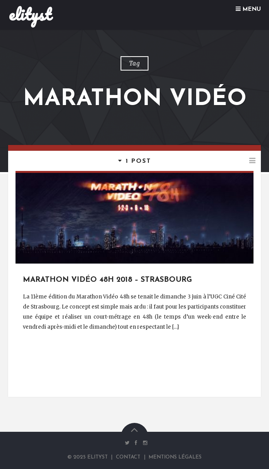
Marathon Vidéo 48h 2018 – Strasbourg (107, 280)
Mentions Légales (175, 457)
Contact (128, 457)
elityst (30, 14)
